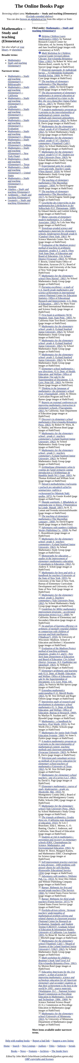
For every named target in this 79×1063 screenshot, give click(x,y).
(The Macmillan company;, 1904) (53, 183)
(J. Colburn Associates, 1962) (54, 220)
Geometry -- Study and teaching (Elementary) (19, 201)
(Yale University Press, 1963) (56, 155)
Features (33, 1051)
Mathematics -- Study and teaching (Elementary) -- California (18, 91)
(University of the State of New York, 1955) (56, 575)
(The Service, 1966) (56, 890)
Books (14, 1051)
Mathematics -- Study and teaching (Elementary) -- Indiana (19, 142)
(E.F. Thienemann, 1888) (56, 205)
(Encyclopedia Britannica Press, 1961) (57, 960)
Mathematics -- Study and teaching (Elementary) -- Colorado (18, 102)
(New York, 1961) (57, 232)
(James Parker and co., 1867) (57, 98)
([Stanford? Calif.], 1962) (57, 129)
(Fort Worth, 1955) (55, 722)
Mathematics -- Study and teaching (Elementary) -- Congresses (18, 113)
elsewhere (17, 49)
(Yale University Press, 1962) (56, 599)
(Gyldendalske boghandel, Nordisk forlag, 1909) (57, 73)
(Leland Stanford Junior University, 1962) (55, 329)
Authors (42, 1046)
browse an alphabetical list (33, 19)
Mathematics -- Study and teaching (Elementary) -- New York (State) (18, 152)
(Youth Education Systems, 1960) (57, 734)
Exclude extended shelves (39, 16)
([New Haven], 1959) (54, 169)
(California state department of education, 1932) (57, 820)
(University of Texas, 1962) (57, 763)
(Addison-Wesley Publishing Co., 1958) (57, 529)
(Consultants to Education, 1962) (55, 559)
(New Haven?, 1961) (55, 277)
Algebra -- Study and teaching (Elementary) (19, 190)
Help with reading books (17, 1040)
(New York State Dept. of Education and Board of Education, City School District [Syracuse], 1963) (56, 252)
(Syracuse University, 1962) (57, 115)
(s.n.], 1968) (57, 612)
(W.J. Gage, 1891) (56, 471)
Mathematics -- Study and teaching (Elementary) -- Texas (18, 162)
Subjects (61, 1046)
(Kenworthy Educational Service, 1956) (57, 867)
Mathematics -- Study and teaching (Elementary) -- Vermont (18, 182)
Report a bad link (41, 1040)
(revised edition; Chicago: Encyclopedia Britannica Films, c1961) (55, 57)
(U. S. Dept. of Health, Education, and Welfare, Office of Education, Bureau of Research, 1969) (57, 707)
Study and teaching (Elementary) (17, 64)
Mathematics (14, 60)
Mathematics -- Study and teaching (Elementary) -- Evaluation (18, 124)
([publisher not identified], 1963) (57, 656)
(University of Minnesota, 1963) (55, 1016)
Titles (51, 1046)
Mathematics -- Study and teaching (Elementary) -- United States (19, 171)
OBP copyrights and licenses (39, 1059)
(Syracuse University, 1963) (57, 747)
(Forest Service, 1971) (56, 900)
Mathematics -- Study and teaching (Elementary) (52, 29)
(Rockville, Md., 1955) (57, 789)
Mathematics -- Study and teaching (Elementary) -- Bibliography (18, 80)
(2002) (51, 37)
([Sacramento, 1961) (57, 406)
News (23, 1051)
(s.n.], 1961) (57, 776)
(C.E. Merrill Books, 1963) (56, 693)
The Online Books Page (39, 6)
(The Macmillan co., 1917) (55, 194)
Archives (44, 1051)
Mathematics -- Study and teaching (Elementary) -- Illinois (19, 134)
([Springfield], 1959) (56, 391)
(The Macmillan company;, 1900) (53, 84)
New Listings (28, 1046)
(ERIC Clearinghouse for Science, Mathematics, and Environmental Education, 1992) (57, 842)
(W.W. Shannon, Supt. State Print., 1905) (55, 316)
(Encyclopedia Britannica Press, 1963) (57, 422)
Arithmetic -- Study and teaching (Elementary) (19, 196)
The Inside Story (60, 1051)
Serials (72, 1046)
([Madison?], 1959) (57, 631)
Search (16, 1046)
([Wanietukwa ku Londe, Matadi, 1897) (57, 505)
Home (7, 1046)
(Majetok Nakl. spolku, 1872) (57, 490)
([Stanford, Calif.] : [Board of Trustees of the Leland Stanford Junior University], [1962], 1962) (57, 945)
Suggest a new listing (63, 1040)
